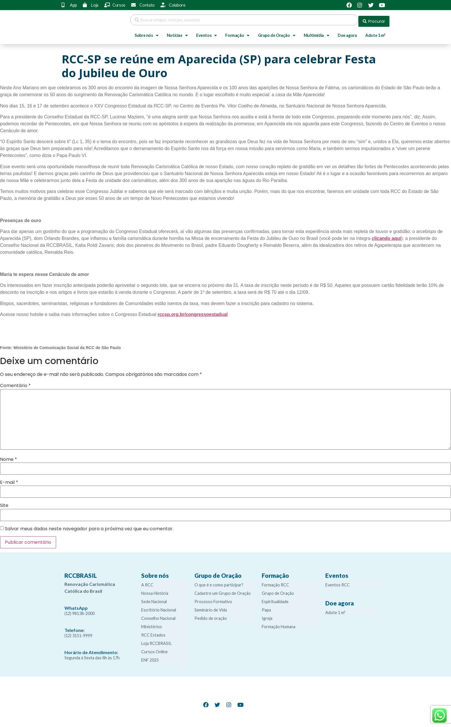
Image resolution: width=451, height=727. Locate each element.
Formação (237, 32)
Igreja (267, 615)
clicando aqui (386, 235)
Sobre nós (146, 32)
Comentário (15, 382)
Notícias (177, 32)
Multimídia (316, 32)
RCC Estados (153, 632)
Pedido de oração (210, 615)
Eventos (206, 32)
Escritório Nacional (158, 607)
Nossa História (154, 590)
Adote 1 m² (375, 32)
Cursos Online (154, 648)
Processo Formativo (213, 598)
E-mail (9, 479)
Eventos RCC (337, 582)
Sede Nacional (154, 598)
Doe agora (347, 32)
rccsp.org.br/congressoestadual (193, 311)
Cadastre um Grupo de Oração (222, 590)
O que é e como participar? (218, 582)
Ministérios (151, 623)
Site (4, 502)
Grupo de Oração (276, 32)
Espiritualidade (275, 598)
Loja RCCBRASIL (156, 640)
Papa (266, 607)
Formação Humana (278, 623)
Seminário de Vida (210, 607)
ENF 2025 (150, 657)
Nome (8, 456)
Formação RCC (275, 582)
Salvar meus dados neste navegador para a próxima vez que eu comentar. (89, 526)
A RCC (147, 582)
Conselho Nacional (158, 615)
